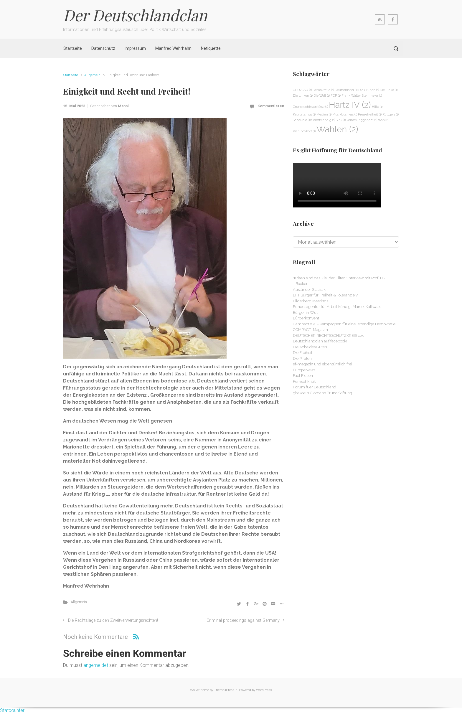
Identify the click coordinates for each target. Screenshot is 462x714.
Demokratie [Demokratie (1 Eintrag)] (323, 90)
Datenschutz (103, 48)
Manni (123, 106)
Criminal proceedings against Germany (243, 620)
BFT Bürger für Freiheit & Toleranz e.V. (326, 295)
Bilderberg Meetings (310, 301)
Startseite (72, 48)
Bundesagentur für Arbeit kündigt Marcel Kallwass (337, 306)
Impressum (135, 48)
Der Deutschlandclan (135, 15)
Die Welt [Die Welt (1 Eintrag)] (322, 95)
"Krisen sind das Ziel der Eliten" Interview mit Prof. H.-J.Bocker (339, 281)
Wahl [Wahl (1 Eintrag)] (383, 120)
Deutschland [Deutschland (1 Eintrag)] (346, 90)
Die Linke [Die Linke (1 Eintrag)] (388, 90)
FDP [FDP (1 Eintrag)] (336, 95)
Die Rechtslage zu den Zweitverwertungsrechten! (113, 620)
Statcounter (12, 710)
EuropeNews (304, 370)
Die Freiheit (302, 352)
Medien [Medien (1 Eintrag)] (323, 114)
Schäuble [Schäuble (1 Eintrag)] (302, 120)
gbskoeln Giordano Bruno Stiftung (322, 393)
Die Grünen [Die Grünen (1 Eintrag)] (368, 90)
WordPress (264, 690)
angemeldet (95, 665)
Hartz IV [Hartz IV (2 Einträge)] (350, 105)
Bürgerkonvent (306, 318)
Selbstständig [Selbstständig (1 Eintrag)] (323, 120)
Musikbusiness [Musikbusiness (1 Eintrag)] (344, 114)
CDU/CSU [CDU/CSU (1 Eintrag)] (302, 90)
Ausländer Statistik (309, 289)
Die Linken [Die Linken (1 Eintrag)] (303, 95)
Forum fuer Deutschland (314, 387)
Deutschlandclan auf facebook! (320, 341)
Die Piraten (302, 358)
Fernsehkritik (304, 381)
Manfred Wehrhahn (173, 48)
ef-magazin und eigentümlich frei (322, 364)
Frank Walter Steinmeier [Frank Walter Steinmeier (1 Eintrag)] (361, 95)
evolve (194, 690)
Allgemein (92, 75)
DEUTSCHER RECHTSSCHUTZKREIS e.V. (328, 335)
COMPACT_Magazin (310, 329)
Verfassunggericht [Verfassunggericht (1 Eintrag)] (361, 120)
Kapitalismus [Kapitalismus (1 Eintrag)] (304, 114)
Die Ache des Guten (310, 347)
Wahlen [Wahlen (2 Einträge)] (337, 129)
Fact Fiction (303, 375)
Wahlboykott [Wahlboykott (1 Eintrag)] (304, 131)
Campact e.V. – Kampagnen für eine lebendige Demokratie (344, 324)
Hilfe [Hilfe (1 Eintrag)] (377, 106)
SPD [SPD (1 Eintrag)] (341, 120)
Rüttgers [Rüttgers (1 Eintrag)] (390, 114)
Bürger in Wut (305, 312)
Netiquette (211, 48)
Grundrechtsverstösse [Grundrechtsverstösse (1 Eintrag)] (310, 106)
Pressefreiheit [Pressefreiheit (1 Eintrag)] (370, 114)
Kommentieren (271, 106)
